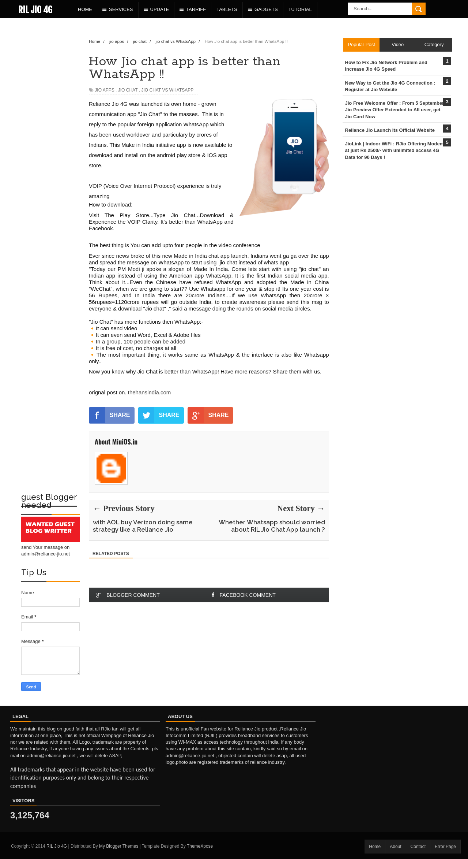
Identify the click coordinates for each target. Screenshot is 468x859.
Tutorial (300, 9)
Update (156, 9)
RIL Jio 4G (35, 9)
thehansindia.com (149, 392)
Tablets (226, 9)
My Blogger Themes (118, 846)
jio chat (128, 90)
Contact (418, 846)
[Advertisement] (50, 141)
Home (85, 9)
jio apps (104, 90)
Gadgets (263, 9)
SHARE (109, 415)
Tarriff (193, 9)
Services (117, 9)
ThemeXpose (200, 846)
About (395, 846)
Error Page (445, 846)
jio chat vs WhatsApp (167, 90)
